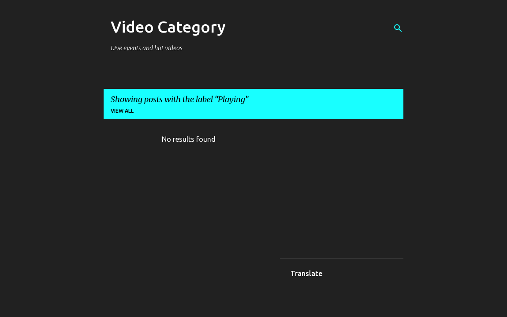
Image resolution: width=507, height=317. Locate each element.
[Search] (398, 28)
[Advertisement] (357, 191)
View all (122, 111)
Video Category (168, 27)
